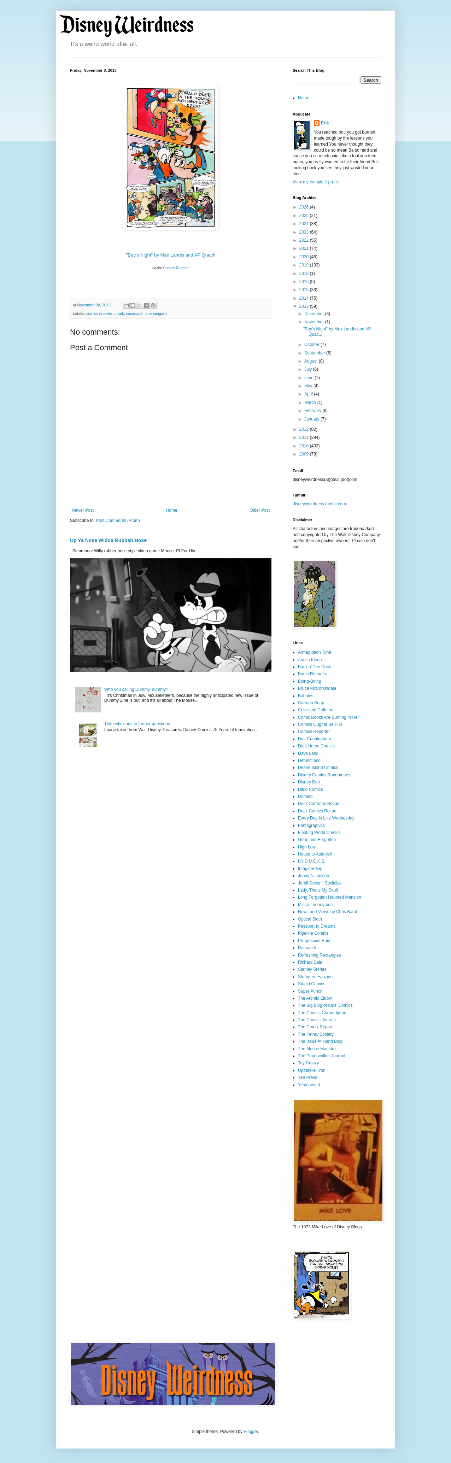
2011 (304, 437)
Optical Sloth (310, 919)
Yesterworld (309, 1084)
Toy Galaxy (308, 1062)
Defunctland (309, 760)
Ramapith (307, 947)
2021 (304, 248)
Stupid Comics (311, 983)
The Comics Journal (317, 1019)
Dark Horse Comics (316, 746)
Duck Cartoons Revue (318, 803)
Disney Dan (309, 782)
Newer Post (83, 510)
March (310, 402)
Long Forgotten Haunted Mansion (329, 897)
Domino (305, 796)
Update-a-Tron (312, 1070)
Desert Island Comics (318, 767)
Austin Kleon (310, 659)
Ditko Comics (310, 789)
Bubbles (305, 695)
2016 (304, 281)
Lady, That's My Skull (318, 890)
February (313, 410)
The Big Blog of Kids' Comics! (326, 1005)
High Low (307, 847)
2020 (304, 256)
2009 (304, 454)
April (309, 394)
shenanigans (156, 313)
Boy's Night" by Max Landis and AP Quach (171, 255)
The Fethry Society (316, 1034)
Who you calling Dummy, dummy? (136, 689)
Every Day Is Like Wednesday (326, 818)
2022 (304, 240)
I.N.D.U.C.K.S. (311, 861)
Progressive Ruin (314, 940)
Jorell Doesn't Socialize (320, 883)
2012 (304, 429)
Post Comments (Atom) (118, 520)
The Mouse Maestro (317, 1048)
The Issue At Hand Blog (320, 1041)
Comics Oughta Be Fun (320, 724)
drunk (119, 313)
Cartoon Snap (311, 702)
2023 (304, 232)
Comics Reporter (176, 268)
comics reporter (99, 313)
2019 (304, 265)
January (312, 419)
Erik (325, 123)
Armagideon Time (314, 652)
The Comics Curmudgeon (322, 1012)
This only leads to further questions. (137, 723)
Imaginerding (310, 868)
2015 (304, 289)
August (311, 361)
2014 (304, 298)
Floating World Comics (319, 832)
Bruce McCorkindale (317, 688)
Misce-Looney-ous (315, 904)
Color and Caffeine (315, 709)
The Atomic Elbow (315, 998)
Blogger (251, 1431)
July (308, 369)
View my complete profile (316, 182)
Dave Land (308, 753)
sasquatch (135, 313)
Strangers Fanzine (315, 976)
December (314, 313)
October (312, 344)
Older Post (260, 510)
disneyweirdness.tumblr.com (319, 503)
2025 (304, 215)
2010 (304, 445)
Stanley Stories (312, 969)
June (309, 377)
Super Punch (310, 991)
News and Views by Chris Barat (327, 911)
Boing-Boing (309, 681)
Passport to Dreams (316, 926)
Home (171, 510)
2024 (304, 223)
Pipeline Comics (313, 933)
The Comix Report (315, 1026)
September (315, 353)
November (314, 321)
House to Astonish (315, 854)
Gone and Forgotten (317, 839)
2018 (304, 273)
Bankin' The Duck (314, 666)
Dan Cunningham (314, 738)
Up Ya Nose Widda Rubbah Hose (108, 540)
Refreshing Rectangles (319, 955)
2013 (304, 306)
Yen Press (307, 1077)
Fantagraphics (311, 825)
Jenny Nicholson (313, 875)
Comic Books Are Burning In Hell (328, 717)
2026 (304, 207)
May (309, 385)
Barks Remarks (312, 673)
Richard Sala (310, 962)
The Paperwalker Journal (321, 1055)
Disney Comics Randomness (325, 774)
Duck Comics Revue (317, 811)
